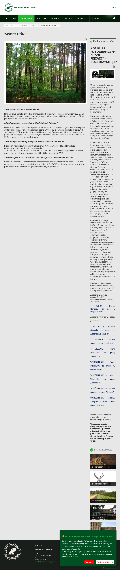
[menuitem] (11, 18)
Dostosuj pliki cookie (105, 562)
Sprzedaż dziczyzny (99, 484)
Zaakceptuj (89, 562)
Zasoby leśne (22, 25)
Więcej (76, 557)
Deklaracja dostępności (111, 568)
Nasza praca (9, 25)
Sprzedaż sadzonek (99, 501)
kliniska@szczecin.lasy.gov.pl (45, 562)
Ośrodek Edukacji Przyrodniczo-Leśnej (100, 519)
